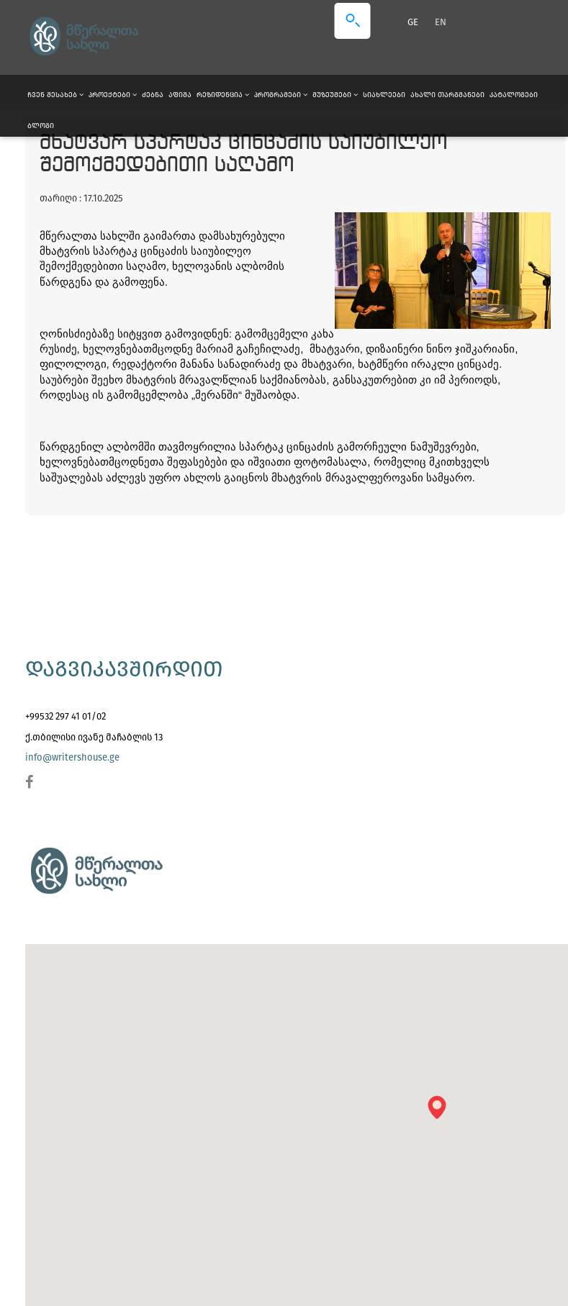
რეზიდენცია (223, 95)
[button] (441, 1112)
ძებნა (152, 95)
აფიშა (179, 95)
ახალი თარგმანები (447, 95)
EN (440, 22)
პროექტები (113, 95)
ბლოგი (40, 126)
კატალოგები (514, 95)
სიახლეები (384, 95)
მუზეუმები (335, 95)
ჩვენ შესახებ (55, 95)
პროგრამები (280, 95)
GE (413, 22)
